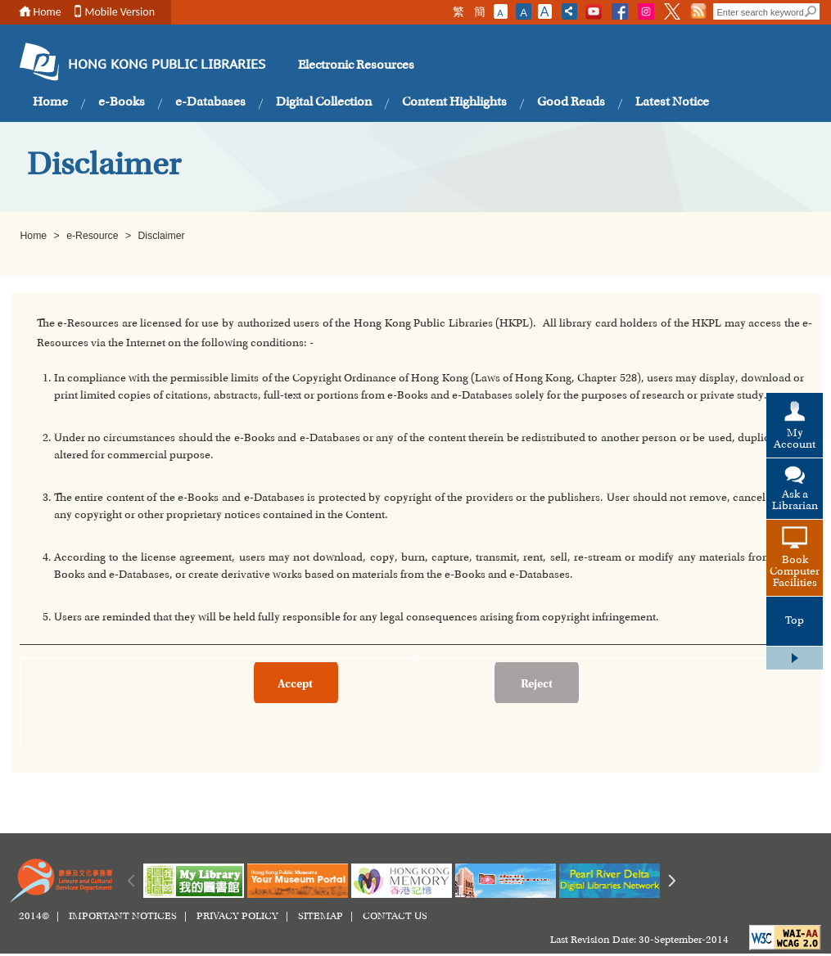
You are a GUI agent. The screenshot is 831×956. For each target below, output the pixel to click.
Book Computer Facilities (795, 572)
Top (794, 621)
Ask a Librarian (795, 500)
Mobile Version (120, 12)
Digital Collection (324, 102)
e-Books (121, 102)
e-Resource (93, 235)
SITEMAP (320, 917)
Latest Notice (672, 102)
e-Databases (210, 102)
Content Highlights (454, 102)
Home (47, 12)
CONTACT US (395, 917)
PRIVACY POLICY (237, 917)
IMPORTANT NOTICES (123, 917)
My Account (794, 439)
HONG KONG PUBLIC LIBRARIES (166, 65)
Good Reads (571, 102)
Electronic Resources (356, 65)
